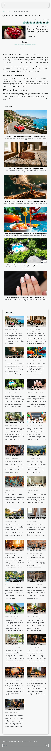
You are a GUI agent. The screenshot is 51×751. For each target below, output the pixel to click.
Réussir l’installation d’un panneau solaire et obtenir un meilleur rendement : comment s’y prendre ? (15, 709)
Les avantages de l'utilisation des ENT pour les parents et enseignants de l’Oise (36, 677)
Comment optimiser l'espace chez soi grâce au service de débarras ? (36, 485)
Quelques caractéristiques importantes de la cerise (25, 44)
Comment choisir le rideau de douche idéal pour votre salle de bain (36, 517)
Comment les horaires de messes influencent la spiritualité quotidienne (15, 548)
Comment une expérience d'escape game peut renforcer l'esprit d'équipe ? (15, 486)
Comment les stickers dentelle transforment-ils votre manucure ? (25, 297)
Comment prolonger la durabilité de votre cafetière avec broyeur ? (25, 201)
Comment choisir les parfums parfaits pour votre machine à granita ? (25, 234)
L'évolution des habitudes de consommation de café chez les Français (15, 676)
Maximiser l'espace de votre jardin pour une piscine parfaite (25, 265)
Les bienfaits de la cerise (25, 47)
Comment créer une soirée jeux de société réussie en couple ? (14, 454)
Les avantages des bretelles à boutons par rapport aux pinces (36, 580)
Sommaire (25, 42)
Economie (4, 741)
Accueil (4, 11)
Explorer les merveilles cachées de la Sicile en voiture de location (25, 136)
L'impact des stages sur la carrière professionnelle (36, 643)
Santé (19, 741)
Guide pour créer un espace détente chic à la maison (14, 643)
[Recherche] (23, 745)
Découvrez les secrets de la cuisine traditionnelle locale (36, 611)
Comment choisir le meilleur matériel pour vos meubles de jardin (15, 580)
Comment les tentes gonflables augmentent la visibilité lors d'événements (15, 612)
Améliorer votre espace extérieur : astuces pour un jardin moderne (14, 517)
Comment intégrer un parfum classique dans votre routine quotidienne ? (15, 421)
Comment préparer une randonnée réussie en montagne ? (36, 454)
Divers (8, 11)
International (12, 741)
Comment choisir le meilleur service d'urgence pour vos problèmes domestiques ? (36, 422)
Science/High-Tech (27, 741)
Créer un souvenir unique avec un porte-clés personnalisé (25, 169)
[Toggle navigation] (4, 5)
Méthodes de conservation (25, 49)
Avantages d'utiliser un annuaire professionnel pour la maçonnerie (36, 548)
